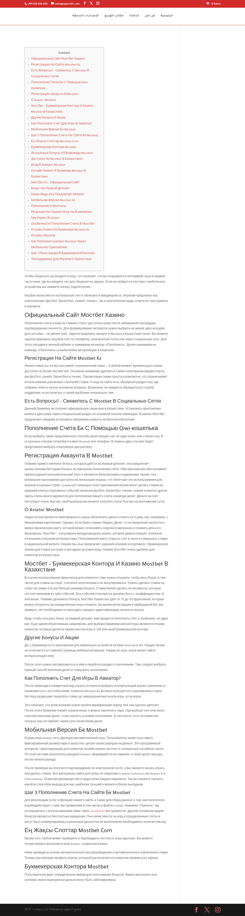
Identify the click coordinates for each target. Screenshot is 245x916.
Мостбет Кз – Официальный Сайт (55, 183)
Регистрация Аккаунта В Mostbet (54, 94)
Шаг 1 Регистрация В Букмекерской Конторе (63, 253)
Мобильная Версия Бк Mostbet (53, 129)
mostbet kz (97, 811)
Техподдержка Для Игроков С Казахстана (61, 259)
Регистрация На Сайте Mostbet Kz (55, 65)
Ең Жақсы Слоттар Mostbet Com (54, 141)
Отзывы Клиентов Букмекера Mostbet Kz (60, 230)
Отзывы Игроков (43, 236)
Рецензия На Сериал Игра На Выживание (61, 212)
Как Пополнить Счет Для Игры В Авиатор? (61, 124)
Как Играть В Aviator (45, 218)
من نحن (150, 15)
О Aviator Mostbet (43, 100)
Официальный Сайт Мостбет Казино (58, 59)
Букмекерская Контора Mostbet (53, 147)
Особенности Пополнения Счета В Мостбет (63, 224)
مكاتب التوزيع (114, 15)
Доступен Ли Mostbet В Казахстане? (57, 159)
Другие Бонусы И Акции (48, 118)
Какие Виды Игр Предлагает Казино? (57, 194)
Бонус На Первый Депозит (50, 188)
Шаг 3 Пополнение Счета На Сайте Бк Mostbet (64, 135)
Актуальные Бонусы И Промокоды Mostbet (62, 153)
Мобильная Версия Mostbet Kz (53, 200)
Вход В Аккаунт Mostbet (48, 165)
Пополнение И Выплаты (48, 206)
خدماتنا (134, 15)
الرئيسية (167, 15)
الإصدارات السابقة (85, 15)
